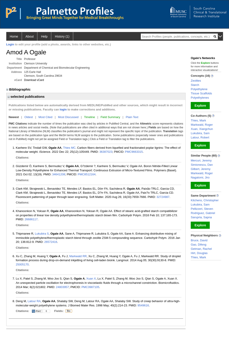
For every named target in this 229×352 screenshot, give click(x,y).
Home (14, 36)
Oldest (28, 117)
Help (44, 36)
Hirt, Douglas (199, 253)
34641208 (58, 174)
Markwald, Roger (202, 124)
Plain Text (132, 117)
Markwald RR (78, 256)
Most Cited (45, 117)
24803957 (62, 287)
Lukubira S (42, 233)
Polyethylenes (200, 97)
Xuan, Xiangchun (202, 129)
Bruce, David (199, 240)
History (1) (62, 36)
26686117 (31, 219)
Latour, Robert (200, 137)
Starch (195, 85)
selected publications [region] (26, 96)
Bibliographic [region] (19, 89)
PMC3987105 (90, 287)
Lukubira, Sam (200, 133)
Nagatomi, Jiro (200, 177)
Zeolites (196, 80)
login (63, 109)
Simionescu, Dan (202, 164)
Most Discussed (68, 117)
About (30, 36)
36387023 (105, 151)
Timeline (89, 117)
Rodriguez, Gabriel (203, 213)
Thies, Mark (198, 120)
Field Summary (110, 117)
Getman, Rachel (201, 248)
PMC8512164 (87, 174)
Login (10, 44)
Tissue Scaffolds (201, 93)
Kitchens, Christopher (204, 200)
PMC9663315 (134, 151)
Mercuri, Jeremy (201, 160)
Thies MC (69, 147)
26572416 (50, 242)
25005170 (22, 264)
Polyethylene (199, 89)
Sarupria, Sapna (201, 217)
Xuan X (91, 278)
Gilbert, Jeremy (200, 169)
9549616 (143, 305)
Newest (14, 117)
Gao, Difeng (198, 244)
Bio (68, 311)
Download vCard (34, 80)
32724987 (162, 197)
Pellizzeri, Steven (202, 208)
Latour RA (34, 301)
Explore (200, 105)
